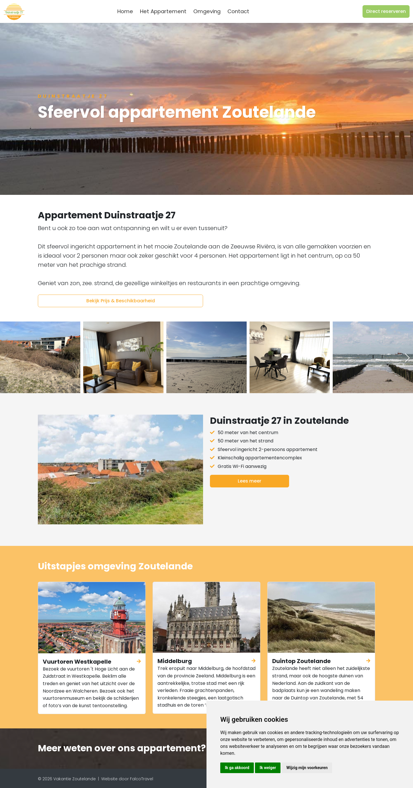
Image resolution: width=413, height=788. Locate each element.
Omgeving (207, 11)
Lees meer (249, 481)
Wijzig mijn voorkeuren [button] (307, 767)
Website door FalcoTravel (127, 779)
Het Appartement (163, 11)
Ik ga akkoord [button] (237, 767)
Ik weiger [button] (268, 767)
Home (125, 11)
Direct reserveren (386, 11)
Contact (238, 11)
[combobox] (262, 11)
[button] (407, 358)
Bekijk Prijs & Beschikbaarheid (120, 300)
